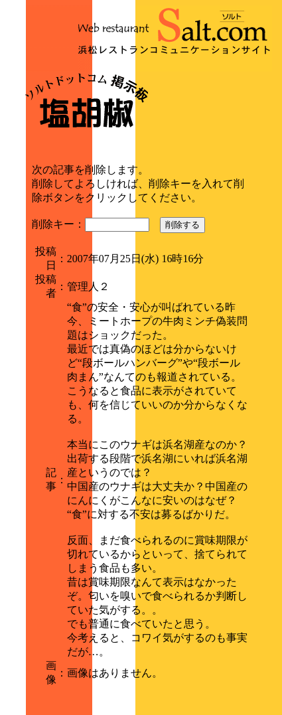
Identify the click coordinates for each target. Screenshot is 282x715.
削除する (182, 225)
